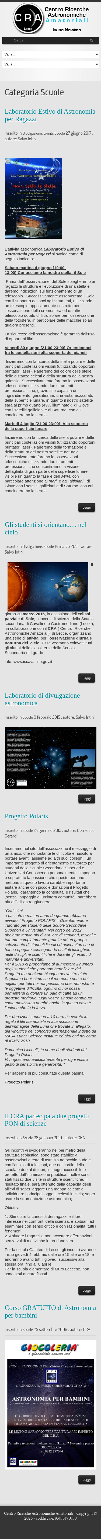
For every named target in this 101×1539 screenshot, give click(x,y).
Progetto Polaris (26, 816)
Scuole (59, 133)
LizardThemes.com (53, 1528)
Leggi (87, 507)
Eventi (48, 133)
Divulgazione (32, 133)
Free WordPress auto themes (48, 1523)
